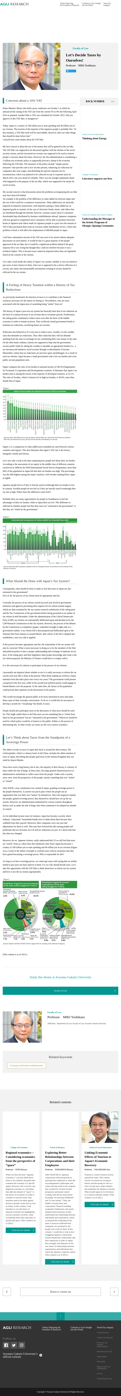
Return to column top (60, 1291)
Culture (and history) (105, 1338)
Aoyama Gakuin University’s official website (20, 1355)
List (112, 101)
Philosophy (101, 1362)
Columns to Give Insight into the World (91, 4)
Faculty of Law (60, 991)
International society (104, 1352)
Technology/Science (104, 1379)
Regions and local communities (103, 1368)
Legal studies (102, 1357)
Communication (103, 1333)
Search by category (107, 4)
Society (100, 1374)
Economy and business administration (26, 1065)
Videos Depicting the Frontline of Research (69, 4)
